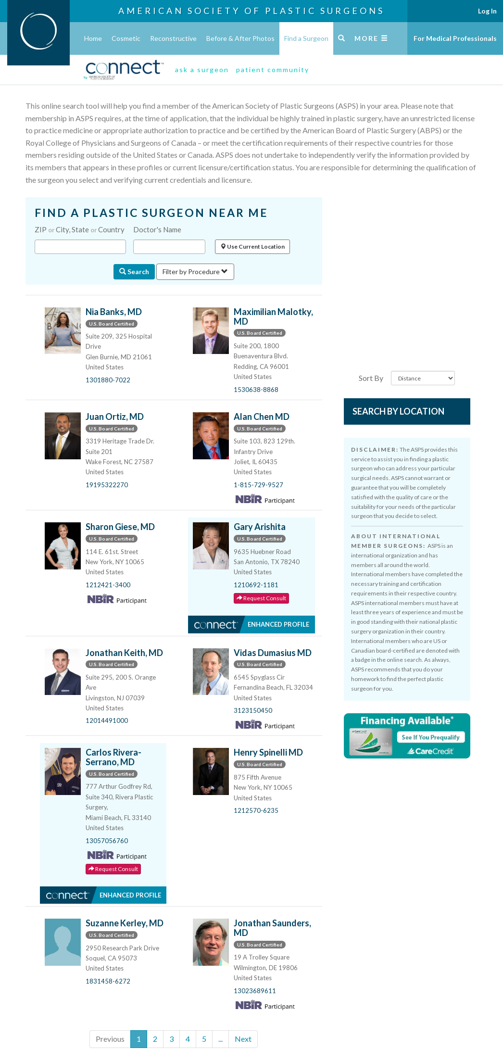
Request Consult (261, 598)
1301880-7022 (108, 380)
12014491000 (107, 720)
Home (93, 38)
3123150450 (253, 710)
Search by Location (398, 411)
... (220, 1038)
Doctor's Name (157, 229)
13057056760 (107, 841)
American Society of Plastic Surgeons (251, 10)
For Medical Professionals (455, 38)
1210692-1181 (256, 585)
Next (243, 1038)
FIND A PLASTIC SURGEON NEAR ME (151, 213)
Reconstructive (173, 38)
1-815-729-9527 (258, 485)
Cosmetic (126, 38)
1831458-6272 (108, 981)
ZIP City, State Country (80, 229)
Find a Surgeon (306, 38)
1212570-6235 (256, 810)
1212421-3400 (108, 585)
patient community (272, 69)
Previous (110, 1038)
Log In (487, 11)
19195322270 (107, 485)
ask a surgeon (202, 69)
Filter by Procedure (195, 271)
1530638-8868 (256, 389)
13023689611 (255, 991)
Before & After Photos (240, 38)
